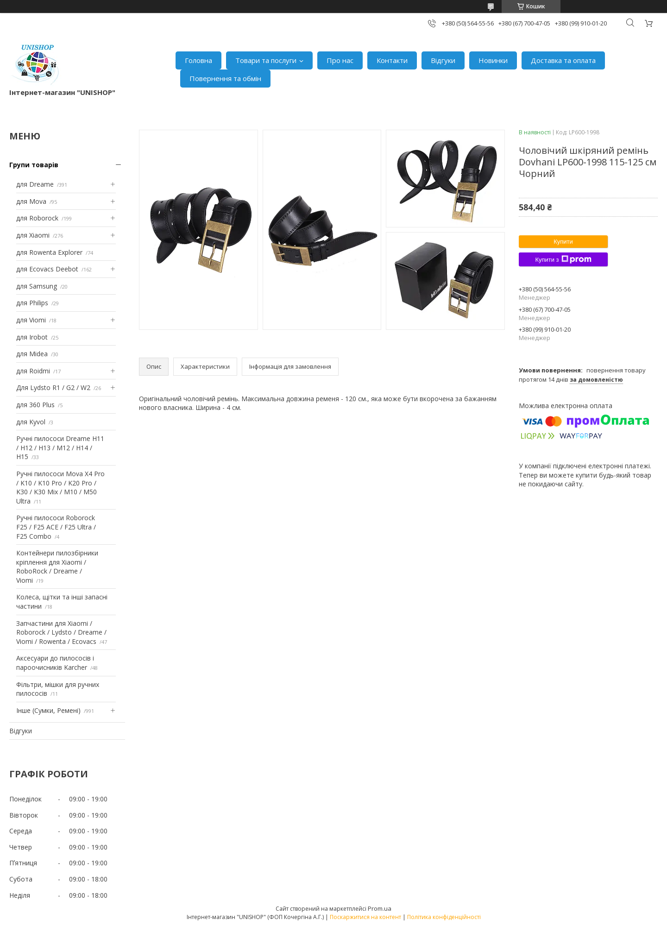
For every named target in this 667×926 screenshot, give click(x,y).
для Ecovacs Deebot (47, 269)
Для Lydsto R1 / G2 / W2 (53, 387)
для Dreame (35, 184)
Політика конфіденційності (444, 917)
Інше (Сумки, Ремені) (48, 710)
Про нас (340, 60)
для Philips (32, 302)
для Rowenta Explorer (49, 252)
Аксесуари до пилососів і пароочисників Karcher (55, 663)
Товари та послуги (265, 60)
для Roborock (37, 218)
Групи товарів (33, 164)
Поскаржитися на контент (365, 917)
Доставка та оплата (563, 60)
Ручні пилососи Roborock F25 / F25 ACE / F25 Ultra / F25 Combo (56, 526)
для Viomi (31, 319)
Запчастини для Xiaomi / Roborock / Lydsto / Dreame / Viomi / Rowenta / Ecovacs (61, 632)
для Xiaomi (33, 235)
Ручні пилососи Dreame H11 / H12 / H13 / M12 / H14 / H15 (60, 447)
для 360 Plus (35, 404)
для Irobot (32, 337)
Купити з (563, 259)
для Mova (31, 201)
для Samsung (36, 286)
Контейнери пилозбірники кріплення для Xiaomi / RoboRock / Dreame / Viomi (57, 566)
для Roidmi (33, 370)
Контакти (392, 60)
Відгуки (443, 60)
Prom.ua (379, 908)
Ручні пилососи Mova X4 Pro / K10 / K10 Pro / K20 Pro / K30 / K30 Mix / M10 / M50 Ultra (60, 487)
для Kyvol (30, 421)
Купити (563, 241)
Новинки (493, 60)
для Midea (32, 353)
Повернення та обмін (225, 78)
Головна (198, 60)
